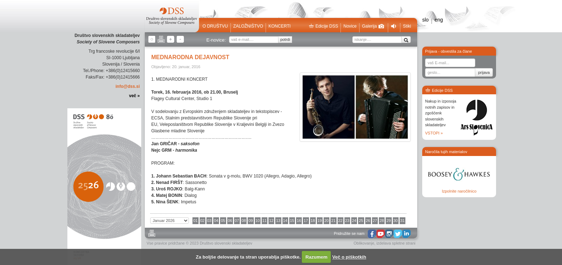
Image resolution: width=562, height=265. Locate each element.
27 (375, 220)
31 (402, 220)
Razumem (316, 257)
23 (347, 220)
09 (250, 220)
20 (326, 220)
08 (244, 220)
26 (368, 220)
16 (299, 220)
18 (313, 220)
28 (382, 220)
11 (264, 220)
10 (258, 220)
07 (237, 220)
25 (361, 220)
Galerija (373, 26)
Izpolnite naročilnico (459, 191)
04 (216, 220)
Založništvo (248, 26)
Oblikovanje (364, 243)
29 (388, 220)
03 (209, 220)
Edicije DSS (323, 26)
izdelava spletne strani (395, 243)
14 (285, 220)
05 (223, 220)
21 (333, 220)
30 (396, 220)
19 (320, 220)
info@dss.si (127, 86)
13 (278, 220)
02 (202, 220)
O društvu (215, 26)
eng (438, 20)
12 (271, 220)
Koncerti (279, 26)
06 (230, 220)
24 (354, 220)
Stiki (407, 26)
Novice (350, 26)
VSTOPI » (434, 133)
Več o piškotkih (349, 257)
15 (292, 220)
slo (425, 20)
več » (134, 95)
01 (195, 220)
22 (340, 220)
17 (306, 220)
